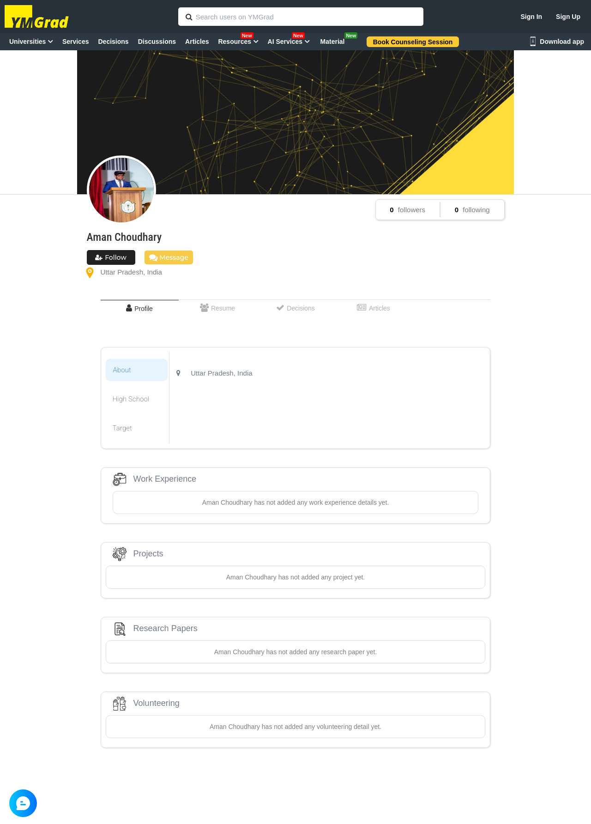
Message (168, 257)
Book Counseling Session (413, 42)
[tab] (140, 308)
